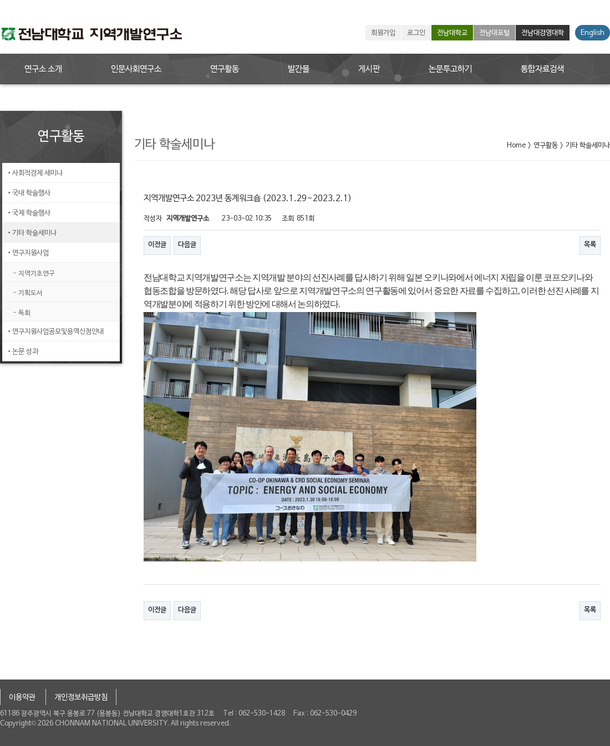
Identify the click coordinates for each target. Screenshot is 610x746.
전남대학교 (452, 33)
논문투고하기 (450, 69)
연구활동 (224, 69)
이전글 (157, 245)
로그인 (416, 33)
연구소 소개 (43, 69)
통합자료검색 (542, 69)
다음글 (187, 245)
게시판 (369, 69)
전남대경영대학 (542, 33)
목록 (590, 245)
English (592, 33)
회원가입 (383, 33)
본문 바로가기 (0, 0)
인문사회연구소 (136, 69)
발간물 (298, 69)
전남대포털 (494, 33)
